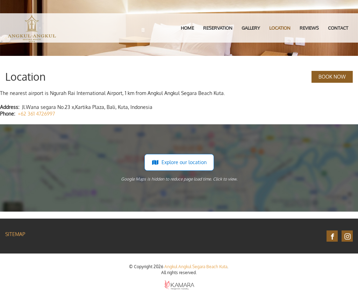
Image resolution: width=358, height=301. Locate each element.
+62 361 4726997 (36, 114)
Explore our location (179, 162)
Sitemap (15, 234)
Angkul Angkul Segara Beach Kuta (195, 266)
